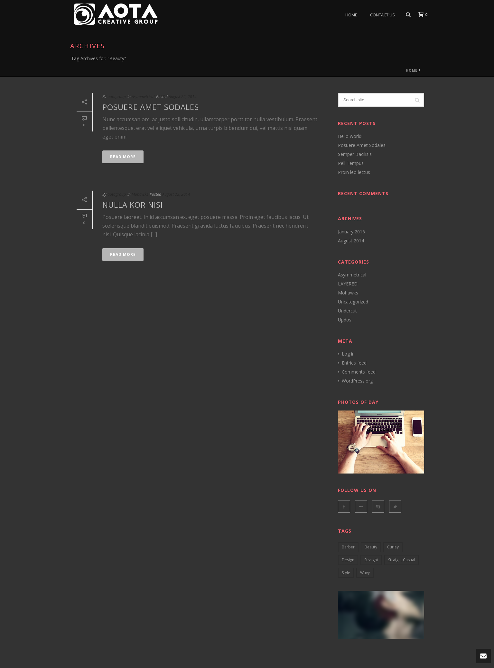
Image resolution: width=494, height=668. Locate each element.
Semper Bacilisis (355, 154)
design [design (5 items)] (348, 560)
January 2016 (351, 232)
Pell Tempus (351, 163)
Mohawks (140, 194)
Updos (344, 320)
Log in (346, 354)
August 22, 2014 (183, 96)
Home (351, 15)
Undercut (347, 311)
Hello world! (350, 136)
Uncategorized (353, 302)
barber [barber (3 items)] (348, 547)
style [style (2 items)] (346, 572)
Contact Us (382, 15)
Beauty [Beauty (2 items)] (371, 547)
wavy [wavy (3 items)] (365, 572)
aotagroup (116, 96)
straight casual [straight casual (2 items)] (401, 560)
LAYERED (348, 284)
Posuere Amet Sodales (150, 107)
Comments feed (357, 372)
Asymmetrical (143, 96)
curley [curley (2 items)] (393, 547)
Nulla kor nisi (132, 204)
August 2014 (351, 241)
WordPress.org (355, 381)
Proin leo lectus (354, 172)
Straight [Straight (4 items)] (371, 560)
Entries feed (352, 363)
